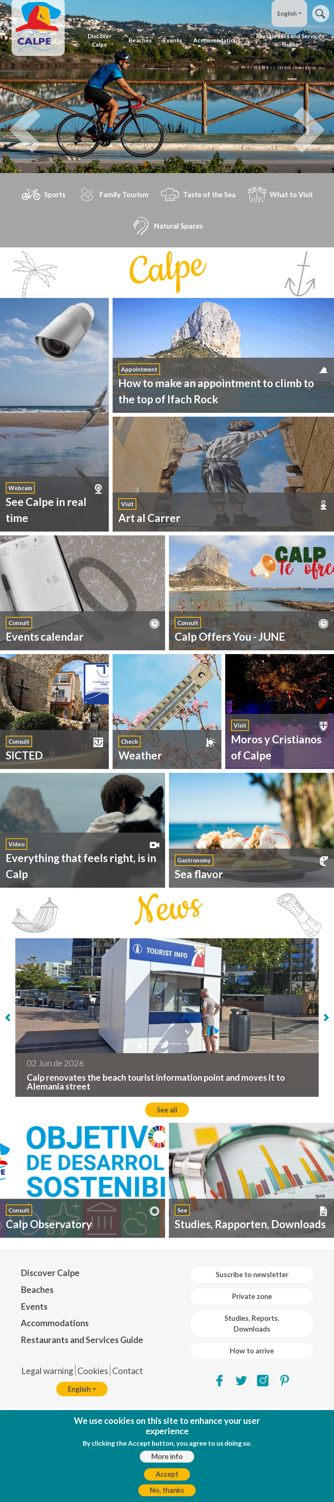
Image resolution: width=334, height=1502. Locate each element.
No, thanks (167, 1490)
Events (172, 40)
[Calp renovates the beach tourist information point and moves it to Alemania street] (139, 1045)
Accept (167, 1474)
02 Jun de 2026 (55, 1063)
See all (167, 1110)
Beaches (140, 40)
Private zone (252, 1296)
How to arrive (252, 1351)
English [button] (287, 13)
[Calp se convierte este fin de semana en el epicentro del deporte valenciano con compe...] (162, 1043)
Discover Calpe (99, 40)
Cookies (92, 1371)
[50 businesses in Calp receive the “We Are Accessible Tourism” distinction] (190, 1043)
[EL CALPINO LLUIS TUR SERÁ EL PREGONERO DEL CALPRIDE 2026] (176, 1043)
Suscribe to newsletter (252, 1274)
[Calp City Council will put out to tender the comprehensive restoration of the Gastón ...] (148, 1043)
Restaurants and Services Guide (290, 40)
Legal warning (47, 1371)
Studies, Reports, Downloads (251, 1323)
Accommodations (216, 40)
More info (167, 1456)
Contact (127, 1371)
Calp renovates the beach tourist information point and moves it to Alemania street (156, 1081)
